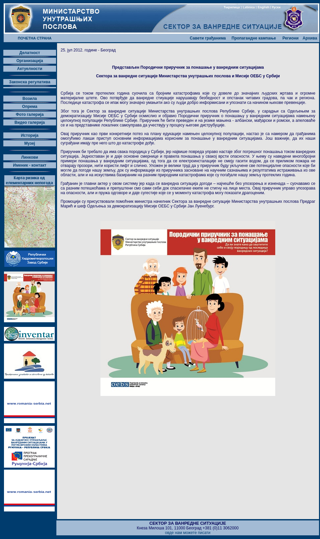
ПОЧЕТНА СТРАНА (35, 38)
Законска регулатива (29, 82)
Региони (291, 38)
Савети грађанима (208, 38)
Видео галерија (30, 122)
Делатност (29, 52)
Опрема (29, 106)
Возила (30, 98)
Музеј (29, 143)
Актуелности (29, 68)
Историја (29, 135)
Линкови (29, 157)
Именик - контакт (29, 165)
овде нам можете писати (187, 532)
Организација (29, 60)
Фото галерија (29, 114)
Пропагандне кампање (253, 38)
